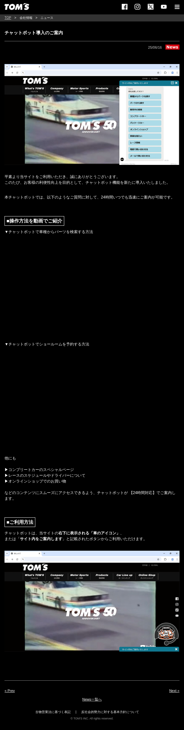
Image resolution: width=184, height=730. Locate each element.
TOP (7, 18)
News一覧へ (92, 699)
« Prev (9, 691)
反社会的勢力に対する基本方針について (110, 712)
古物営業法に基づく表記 (53, 712)
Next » (174, 691)
